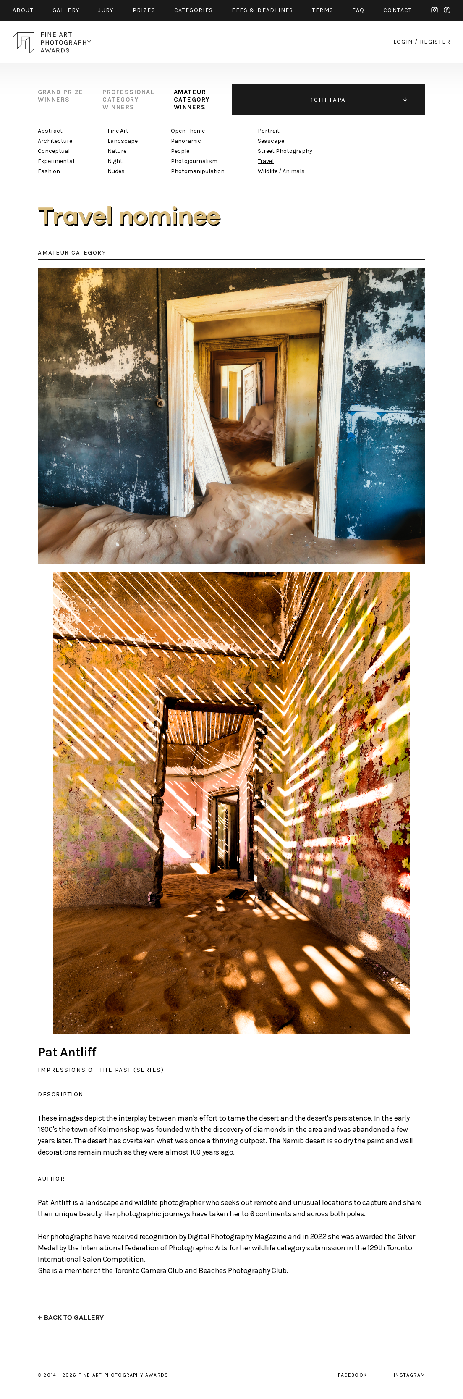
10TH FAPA (328, 99)
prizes (144, 10)
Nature (116, 151)
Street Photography (285, 151)
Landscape (122, 140)
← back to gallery (71, 1318)
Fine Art (117, 130)
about (23, 10)
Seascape (271, 140)
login (403, 41)
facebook (447, 10)
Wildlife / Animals (281, 171)
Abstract (50, 130)
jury (106, 10)
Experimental (56, 161)
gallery (66, 10)
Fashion (49, 171)
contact (397, 10)
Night (115, 161)
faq (358, 10)
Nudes (116, 171)
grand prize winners (61, 95)
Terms (322, 10)
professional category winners (128, 99)
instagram (434, 10)
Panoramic (186, 140)
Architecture (55, 140)
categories (193, 10)
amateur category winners (192, 99)
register (435, 41)
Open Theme (188, 130)
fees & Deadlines (262, 10)
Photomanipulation (198, 171)
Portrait (269, 130)
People (180, 151)
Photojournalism (194, 161)
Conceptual (54, 151)
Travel (266, 161)
